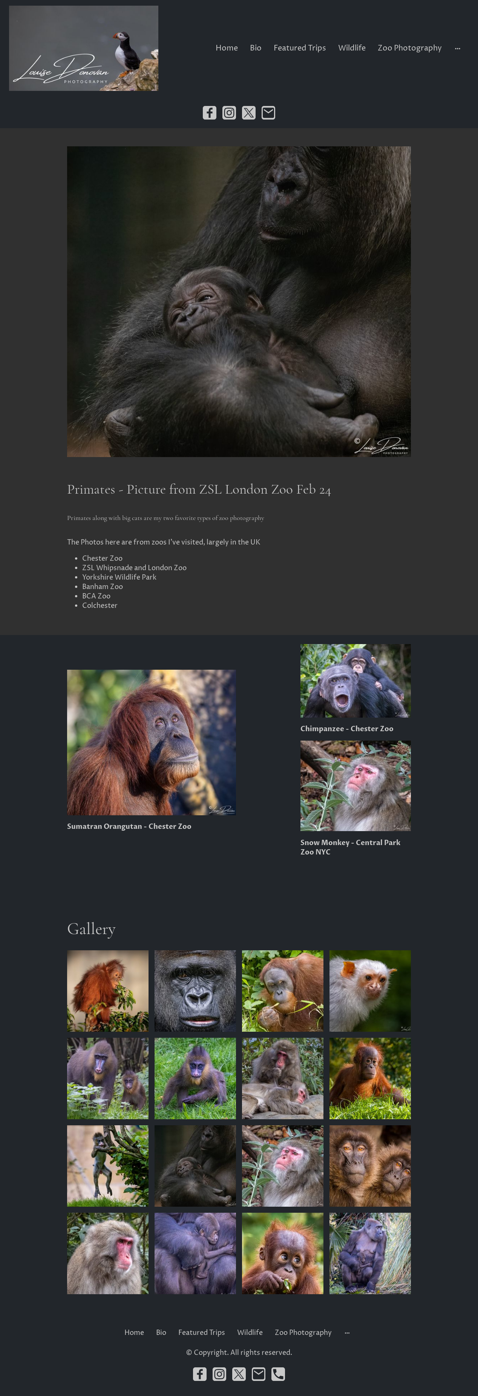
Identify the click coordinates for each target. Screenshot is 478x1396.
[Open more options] (457, 48)
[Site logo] (83, 48)
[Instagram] (229, 113)
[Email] (268, 113)
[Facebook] (209, 113)
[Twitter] (249, 113)
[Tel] (278, 1374)
